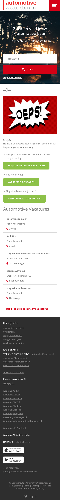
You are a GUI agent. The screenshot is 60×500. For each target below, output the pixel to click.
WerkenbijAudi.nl (11, 390)
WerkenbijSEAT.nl (11, 402)
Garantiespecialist (16, 218)
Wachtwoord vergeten (13, 343)
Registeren (16, 485)
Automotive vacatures (13, 328)
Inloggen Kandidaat (12, 335)
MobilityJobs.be (23, 442)
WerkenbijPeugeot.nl (13, 413)
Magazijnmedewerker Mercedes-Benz (28, 253)
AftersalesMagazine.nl (43, 354)
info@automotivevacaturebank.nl (21, 471)
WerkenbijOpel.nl (11, 394)
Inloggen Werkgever (12, 339)
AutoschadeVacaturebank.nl (16, 361)
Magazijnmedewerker (18, 288)
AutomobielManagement (15, 357)
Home (26, 485)
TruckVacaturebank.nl (13, 372)
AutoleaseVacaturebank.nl (16, 365)
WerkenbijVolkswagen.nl (15, 417)
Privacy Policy (37, 488)
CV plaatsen (9, 331)
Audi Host (11, 236)
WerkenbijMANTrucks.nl (14, 428)
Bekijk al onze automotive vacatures (27, 308)
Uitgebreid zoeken (12, 77)
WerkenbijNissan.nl (12, 398)
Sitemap (36, 485)
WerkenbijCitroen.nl (12, 409)
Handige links (10, 323)
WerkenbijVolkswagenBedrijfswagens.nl (22, 421)
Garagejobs (8, 383)
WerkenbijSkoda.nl (12, 406)
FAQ (44, 485)
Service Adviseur (15, 270)
